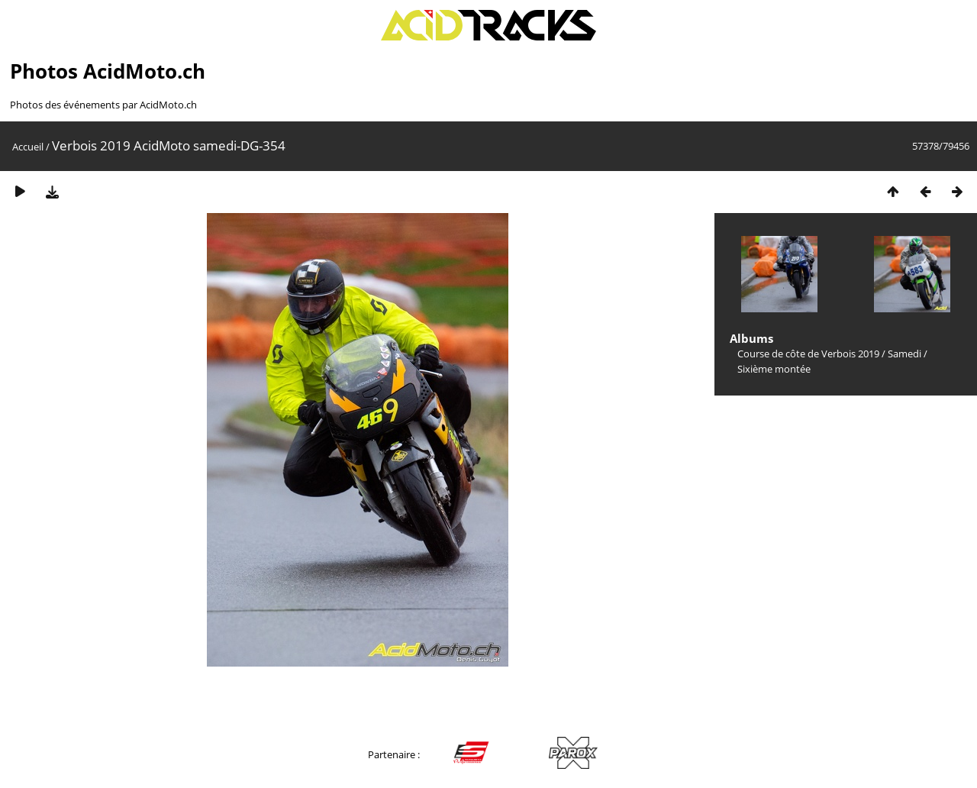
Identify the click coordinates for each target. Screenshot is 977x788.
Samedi (904, 353)
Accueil (28, 146)
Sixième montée (774, 369)
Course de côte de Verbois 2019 (808, 353)
